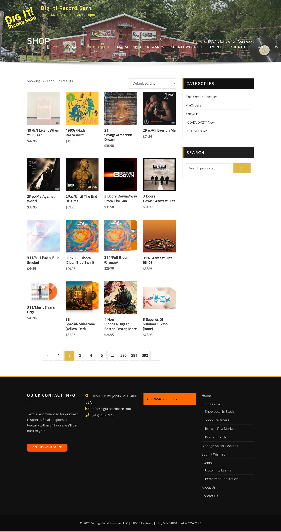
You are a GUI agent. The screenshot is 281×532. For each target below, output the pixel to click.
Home (73, 47)
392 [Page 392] (145, 355)
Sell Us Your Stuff (47, 447)
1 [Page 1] (59, 355)
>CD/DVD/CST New (200, 122)
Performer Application (221, 479)
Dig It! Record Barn (66, 8)
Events (216, 47)
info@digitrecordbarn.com (111, 409)
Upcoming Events (218, 470)
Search (195, 152)
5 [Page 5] (102, 355)
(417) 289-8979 (103, 415)
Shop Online (97, 47)
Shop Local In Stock (219, 411)
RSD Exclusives (197, 131)
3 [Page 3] (80, 355)
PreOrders (193, 105)
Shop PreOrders (217, 420)
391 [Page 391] (134, 355)
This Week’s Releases (202, 97)
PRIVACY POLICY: (164, 399)
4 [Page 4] (91, 355)
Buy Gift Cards (215, 437)
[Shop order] (152, 83)
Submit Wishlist (187, 47)
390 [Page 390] (123, 355)
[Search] (242, 168)
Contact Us (267, 47)
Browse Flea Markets (220, 428)
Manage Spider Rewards (140, 47)
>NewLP (192, 114)
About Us (239, 47)
